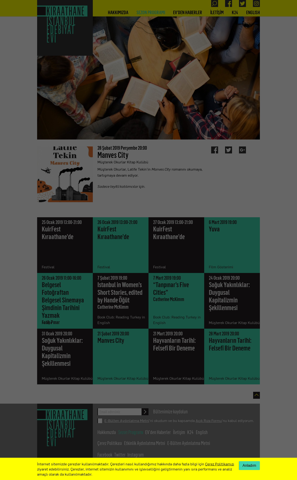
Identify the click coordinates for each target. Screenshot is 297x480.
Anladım (249, 465)
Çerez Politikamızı (219, 463)
